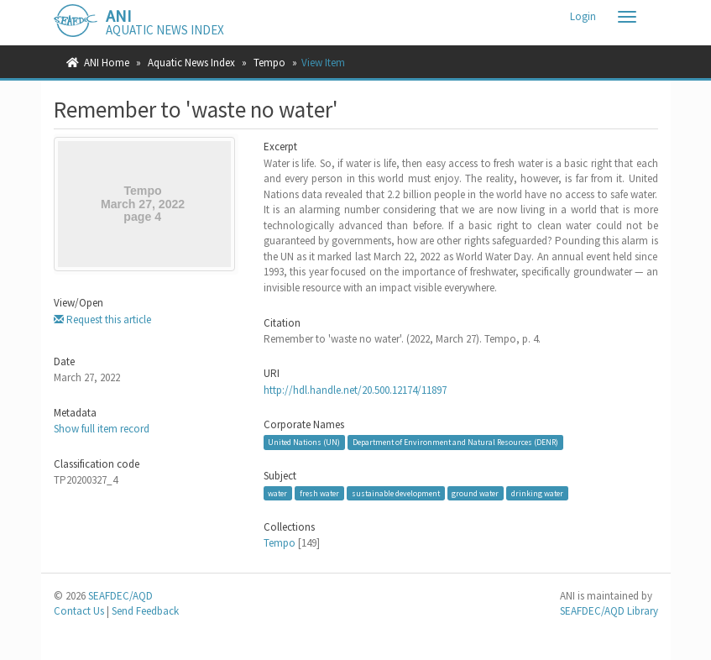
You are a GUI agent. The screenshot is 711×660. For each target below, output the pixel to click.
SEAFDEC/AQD (120, 596)
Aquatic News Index (191, 62)
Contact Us (79, 611)
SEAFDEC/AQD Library (609, 611)
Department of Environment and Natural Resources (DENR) (455, 442)
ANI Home (106, 62)
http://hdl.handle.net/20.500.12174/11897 (355, 390)
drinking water (537, 492)
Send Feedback (145, 611)
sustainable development (396, 492)
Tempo (269, 62)
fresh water (319, 492)
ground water (475, 492)
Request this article (102, 319)
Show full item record (101, 429)
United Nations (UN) (304, 442)
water (277, 492)
